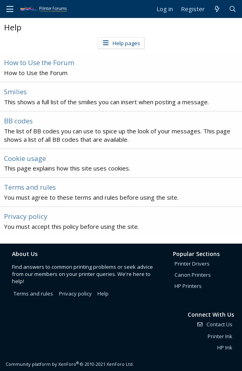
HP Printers (188, 286)
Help (103, 293)
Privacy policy (26, 216)
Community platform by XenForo (70, 364)
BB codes (18, 120)
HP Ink (224, 347)
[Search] (232, 9)
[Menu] (10, 9)
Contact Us (214, 324)
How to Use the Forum (39, 62)
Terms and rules (30, 187)
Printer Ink (220, 336)
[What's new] (216, 9)
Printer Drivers (192, 263)
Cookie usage (25, 158)
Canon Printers (193, 274)
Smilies (15, 91)
